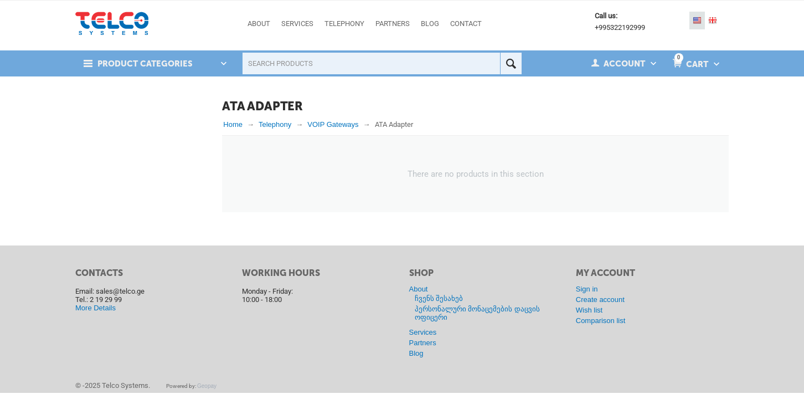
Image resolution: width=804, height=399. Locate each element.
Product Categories (145, 64)
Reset (191, 158)
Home (233, 124)
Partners (422, 343)
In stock (108, 129)
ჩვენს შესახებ (439, 298)
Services (423, 332)
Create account (600, 299)
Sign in (587, 289)
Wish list (589, 310)
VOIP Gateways (332, 124)
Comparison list (601, 320)
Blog (416, 353)
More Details (95, 308)
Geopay (207, 386)
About (418, 289)
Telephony (275, 124)
